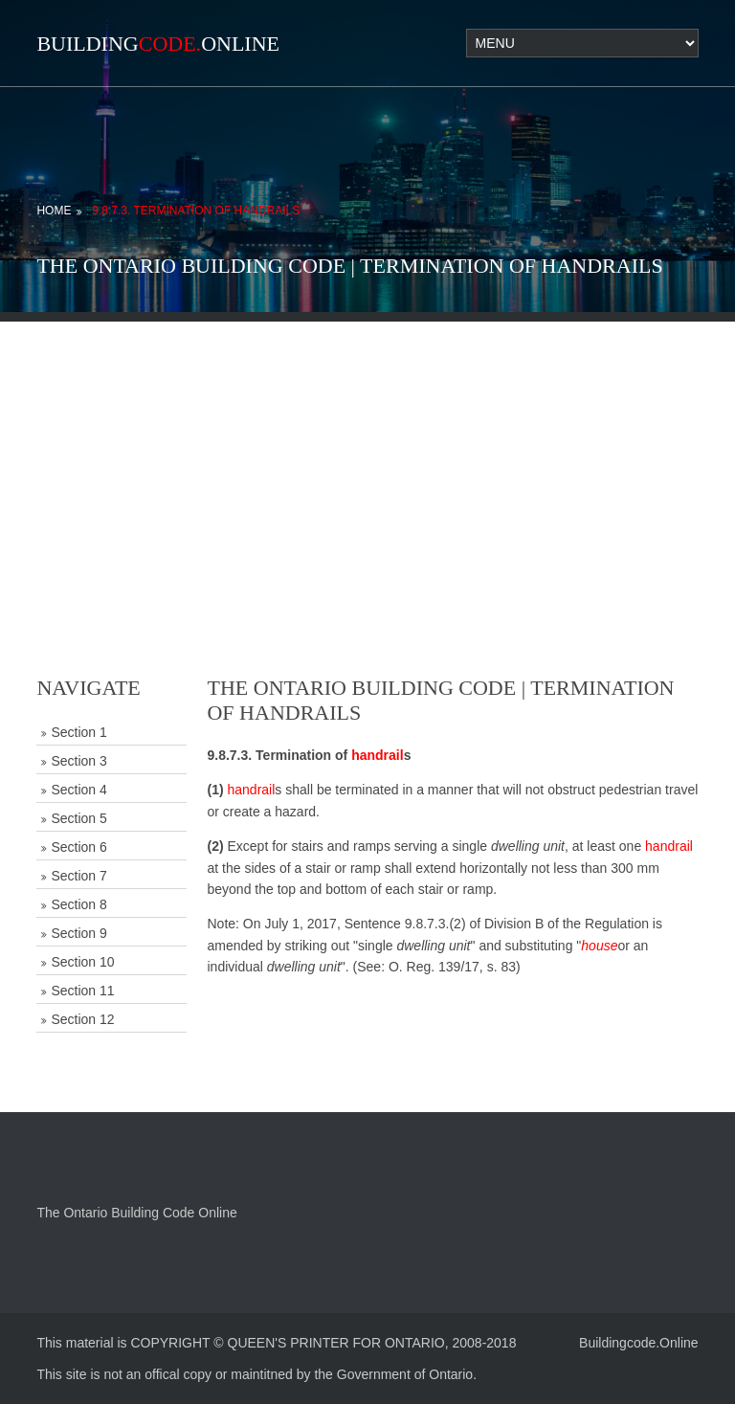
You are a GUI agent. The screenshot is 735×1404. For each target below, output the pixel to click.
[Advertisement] (367, 456)
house (599, 945)
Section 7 (78, 875)
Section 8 (78, 904)
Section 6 (78, 847)
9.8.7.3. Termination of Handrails (196, 210)
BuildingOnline (157, 44)
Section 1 (78, 732)
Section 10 (82, 961)
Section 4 (78, 789)
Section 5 (78, 818)
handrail (377, 755)
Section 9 (78, 933)
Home (53, 210)
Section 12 (82, 1019)
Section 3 (78, 761)
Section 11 (82, 990)
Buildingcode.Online (639, 1342)
